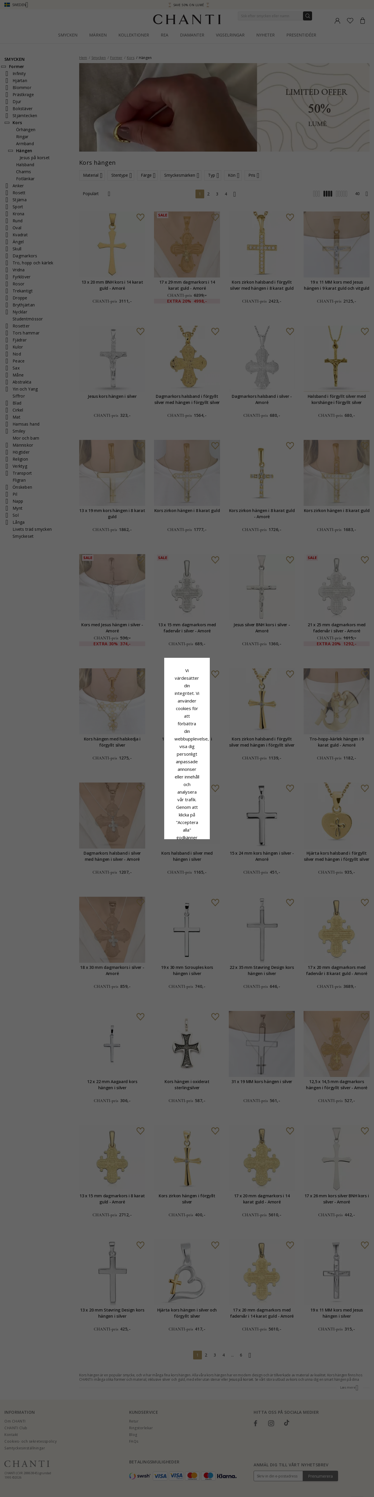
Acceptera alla (187, 783)
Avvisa (161, 796)
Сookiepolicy (158, 754)
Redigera (213, 796)
